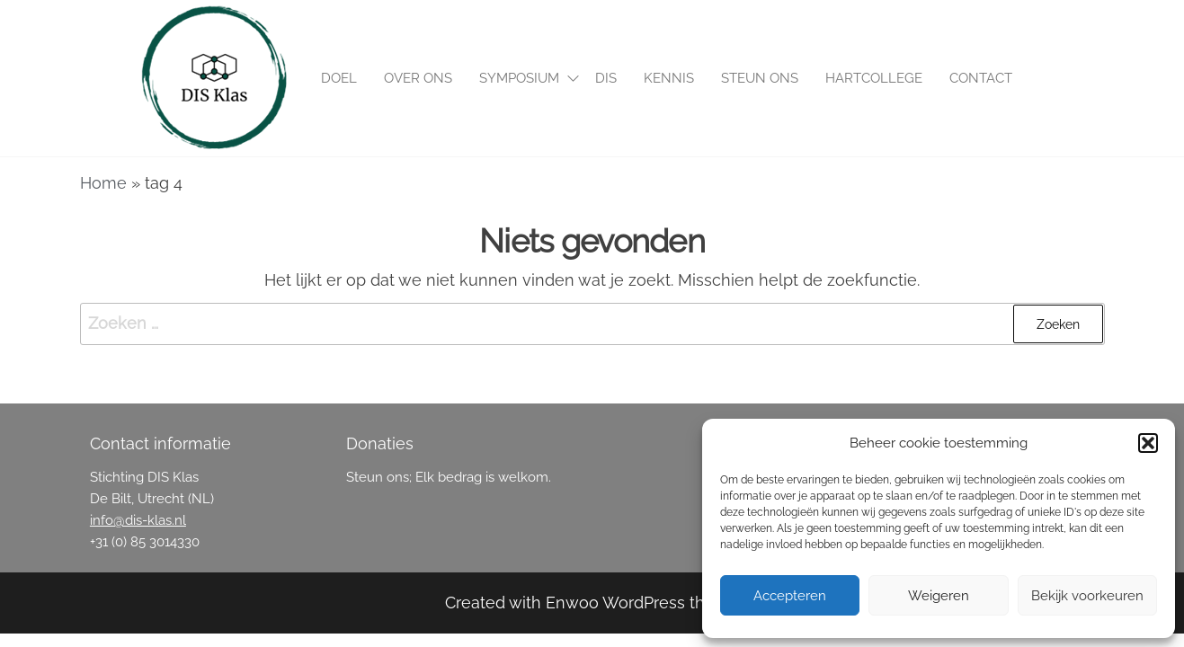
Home (103, 182)
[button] (1148, 443)
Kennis (669, 78)
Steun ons (759, 78)
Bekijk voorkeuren (1087, 596)
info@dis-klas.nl (138, 520)
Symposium (519, 78)
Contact (980, 78)
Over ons (418, 78)
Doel (339, 78)
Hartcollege (873, 78)
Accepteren (789, 596)
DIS (606, 78)
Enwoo (572, 602)
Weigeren (938, 596)
